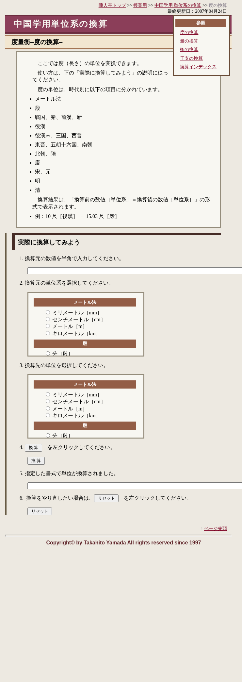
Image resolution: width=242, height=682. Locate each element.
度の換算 (189, 32)
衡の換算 (189, 49)
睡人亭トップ (112, 5)
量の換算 (189, 41)
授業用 (140, 5)
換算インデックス (198, 67)
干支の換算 (191, 58)
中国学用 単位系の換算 (177, 5)
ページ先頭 (215, 530)
